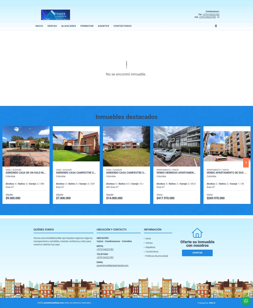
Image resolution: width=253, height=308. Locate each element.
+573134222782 (211, 14)
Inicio (39, 26)
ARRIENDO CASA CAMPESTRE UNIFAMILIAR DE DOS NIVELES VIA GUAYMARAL (126, 172)
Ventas (52, 26)
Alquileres (68, 26)
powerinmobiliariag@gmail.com (112, 265)
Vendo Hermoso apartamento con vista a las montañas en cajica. (177, 172)
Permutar (87, 26)
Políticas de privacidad (157, 256)
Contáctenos (123, 26)
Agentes (103, 26)
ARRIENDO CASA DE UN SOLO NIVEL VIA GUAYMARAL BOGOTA (26, 172)
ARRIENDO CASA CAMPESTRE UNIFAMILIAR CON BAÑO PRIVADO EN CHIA (76, 172)
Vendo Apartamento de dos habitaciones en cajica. (227, 172)
